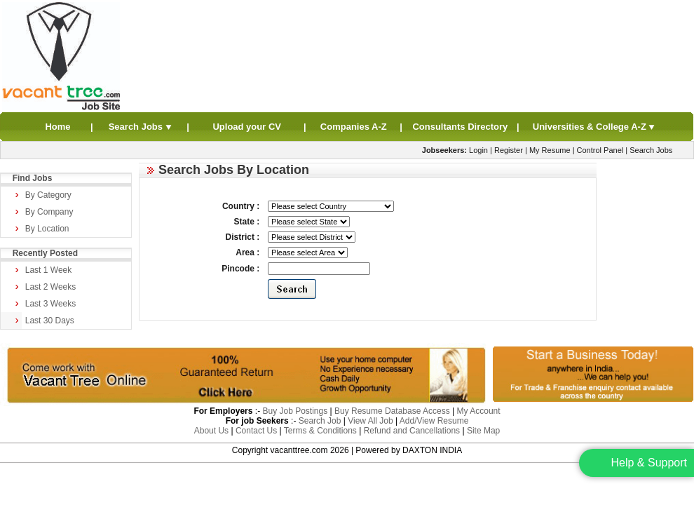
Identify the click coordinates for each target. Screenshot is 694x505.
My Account (479, 411)
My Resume (550, 150)
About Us (211, 431)
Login (478, 150)
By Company (49, 212)
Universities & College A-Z (594, 126)
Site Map (483, 431)
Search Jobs (140, 126)
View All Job (370, 421)
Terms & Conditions (320, 431)
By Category (48, 195)
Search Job (320, 421)
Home (57, 126)
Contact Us (256, 431)
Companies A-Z (353, 126)
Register (508, 150)
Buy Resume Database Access (392, 411)
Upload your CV (246, 126)
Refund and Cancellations (412, 431)
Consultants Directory (460, 126)
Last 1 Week (48, 270)
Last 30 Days (49, 320)
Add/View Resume (434, 421)
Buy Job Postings (294, 411)
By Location (47, 229)
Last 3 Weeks (50, 304)
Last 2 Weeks (50, 287)
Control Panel (600, 150)
